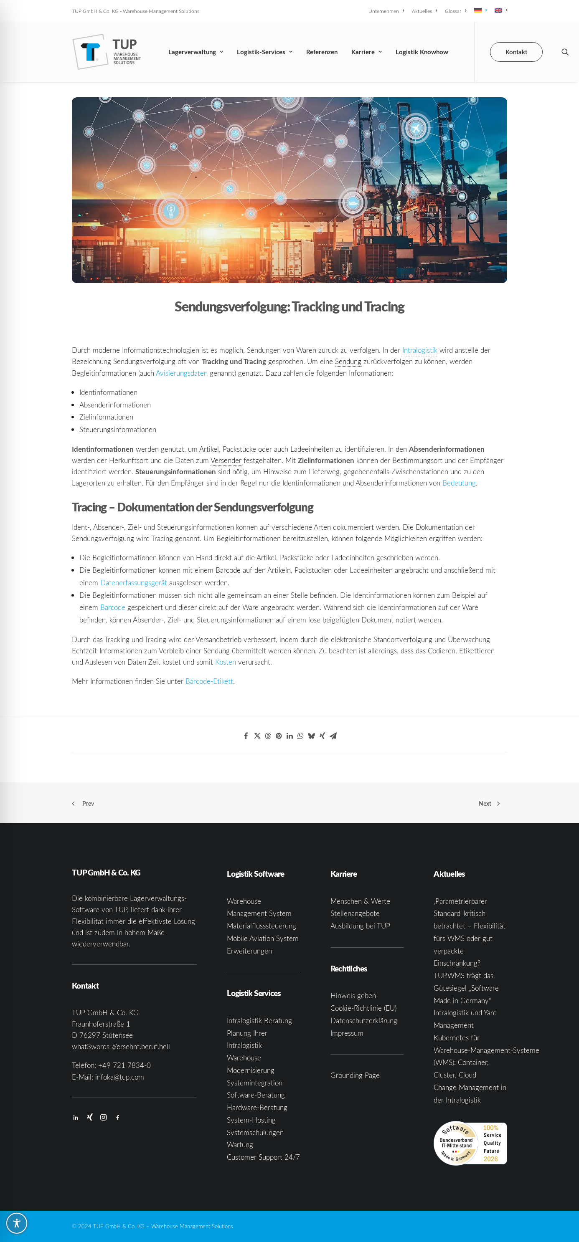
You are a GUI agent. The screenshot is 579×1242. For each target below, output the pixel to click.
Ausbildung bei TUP (360, 926)
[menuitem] (387, 11)
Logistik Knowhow (422, 52)
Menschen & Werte (360, 901)
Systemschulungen (255, 1132)
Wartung (240, 1145)
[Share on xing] (322, 736)
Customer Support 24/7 (263, 1157)
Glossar (455, 11)
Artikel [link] (209, 449)
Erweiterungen (249, 951)
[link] (419, 350)
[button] (565, 52)
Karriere (366, 52)
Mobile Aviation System (263, 938)
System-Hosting (251, 1120)
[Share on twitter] (257, 736)
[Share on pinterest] (279, 736)
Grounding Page (355, 1075)
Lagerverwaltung (195, 52)
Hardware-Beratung (257, 1108)
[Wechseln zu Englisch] (499, 10)
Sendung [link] (348, 361)
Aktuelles (424, 11)
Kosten (225, 662)
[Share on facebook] (246, 736)
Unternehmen (386, 11)
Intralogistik (419, 350)
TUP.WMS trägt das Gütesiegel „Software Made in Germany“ (466, 988)
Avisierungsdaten (182, 373)
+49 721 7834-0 (124, 1065)
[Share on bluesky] (311, 736)
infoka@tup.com (119, 1077)
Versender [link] (226, 460)
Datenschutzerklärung (363, 1020)
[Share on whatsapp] (300, 736)
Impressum (346, 1033)
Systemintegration (254, 1083)
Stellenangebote (355, 913)
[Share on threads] (268, 736)
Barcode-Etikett (209, 681)
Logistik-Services (264, 52)
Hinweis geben (353, 996)
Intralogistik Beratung (259, 1020)
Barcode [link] (228, 570)
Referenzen (322, 52)
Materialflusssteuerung (261, 926)
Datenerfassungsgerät (133, 582)
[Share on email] (333, 736)
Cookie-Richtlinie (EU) (363, 1008)
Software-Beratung (256, 1095)
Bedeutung (459, 483)
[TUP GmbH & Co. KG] (107, 52)
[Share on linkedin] (289, 736)
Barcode (112, 607)
